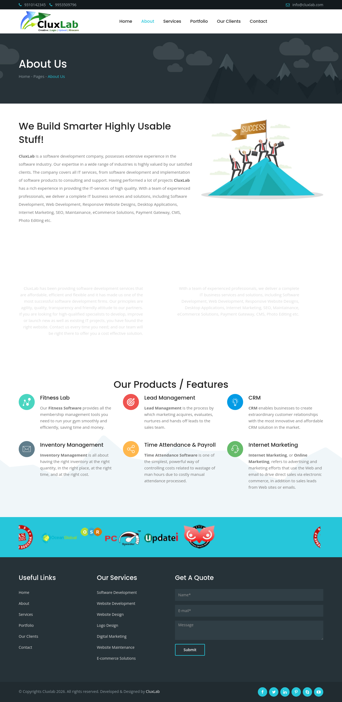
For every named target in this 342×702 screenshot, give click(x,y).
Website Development (116, 603)
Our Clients (229, 21)
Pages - (40, 76)
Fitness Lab (55, 397)
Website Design (110, 614)
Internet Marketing (273, 445)
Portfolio (199, 21)
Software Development (117, 592)
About (147, 21)
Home (125, 21)
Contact (258, 21)
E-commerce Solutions (116, 658)
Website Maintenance (116, 647)
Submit (190, 649)
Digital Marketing (112, 636)
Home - (25, 76)
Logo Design (107, 625)
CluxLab (153, 691)
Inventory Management (71, 445)
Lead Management (169, 397)
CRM (254, 397)
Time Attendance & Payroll (180, 445)
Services (172, 21)
